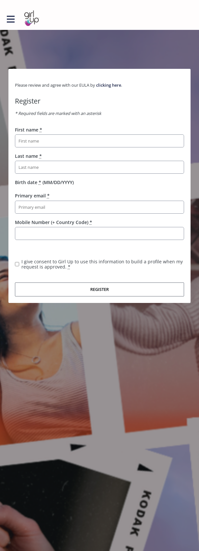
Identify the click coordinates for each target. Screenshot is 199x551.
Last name (28, 156)
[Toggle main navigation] (10, 18)
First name (28, 130)
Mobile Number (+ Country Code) (53, 222)
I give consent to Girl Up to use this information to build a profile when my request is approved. (102, 264)
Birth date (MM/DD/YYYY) (44, 182)
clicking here (108, 85)
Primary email (32, 196)
